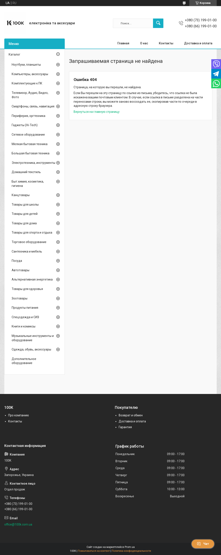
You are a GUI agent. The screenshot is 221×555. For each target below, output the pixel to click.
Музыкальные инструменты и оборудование (33, 338)
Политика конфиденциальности (131, 550)
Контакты (166, 43)
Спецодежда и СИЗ (25, 317)
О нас (144, 43)
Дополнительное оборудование (24, 361)
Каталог (14, 54)
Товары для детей (25, 213)
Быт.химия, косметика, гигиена (28, 184)
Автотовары (20, 270)
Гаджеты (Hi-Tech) (25, 125)
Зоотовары (19, 298)
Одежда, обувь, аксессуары (31, 349)
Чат (203, 544)
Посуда (17, 260)
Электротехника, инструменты (33, 162)
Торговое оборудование (29, 242)
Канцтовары (21, 195)
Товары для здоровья (27, 289)
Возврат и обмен (131, 415)
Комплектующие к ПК (27, 83)
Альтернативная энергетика (32, 279)
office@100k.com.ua (18, 524)
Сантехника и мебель (27, 251)
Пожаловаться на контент (94, 550)
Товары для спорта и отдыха (32, 232)
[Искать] (158, 23)
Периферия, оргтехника (28, 116)
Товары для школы (25, 204)
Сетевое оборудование (28, 134)
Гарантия (125, 427)
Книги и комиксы (23, 326)
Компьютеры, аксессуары (30, 74)
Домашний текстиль (26, 172)
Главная (123, 43)
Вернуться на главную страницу (97, 111)
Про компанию (18, 415)
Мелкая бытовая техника (29, 144)
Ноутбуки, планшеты (26, 64)
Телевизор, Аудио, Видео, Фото (30, 95)
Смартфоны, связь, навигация (33, 106)
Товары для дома (24, 223)
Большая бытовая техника (30, 153)
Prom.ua (130, 547)
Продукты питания (25, 307)
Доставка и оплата (198, 43)
